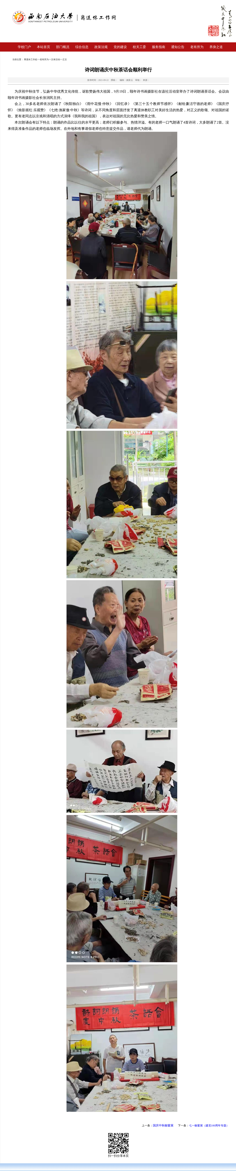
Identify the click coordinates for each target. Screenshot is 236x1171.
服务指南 (158, 47)
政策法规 (101, 47)
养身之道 (216, 47)
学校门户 (24, 47)
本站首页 (43, 47)
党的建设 (120, 47)
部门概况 (62, 47)
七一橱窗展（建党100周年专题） (209, 1125)
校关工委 (139, 47)
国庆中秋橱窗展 (163, 1125)
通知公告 (177, 47)
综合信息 (81, 47)
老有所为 (197, 47)
